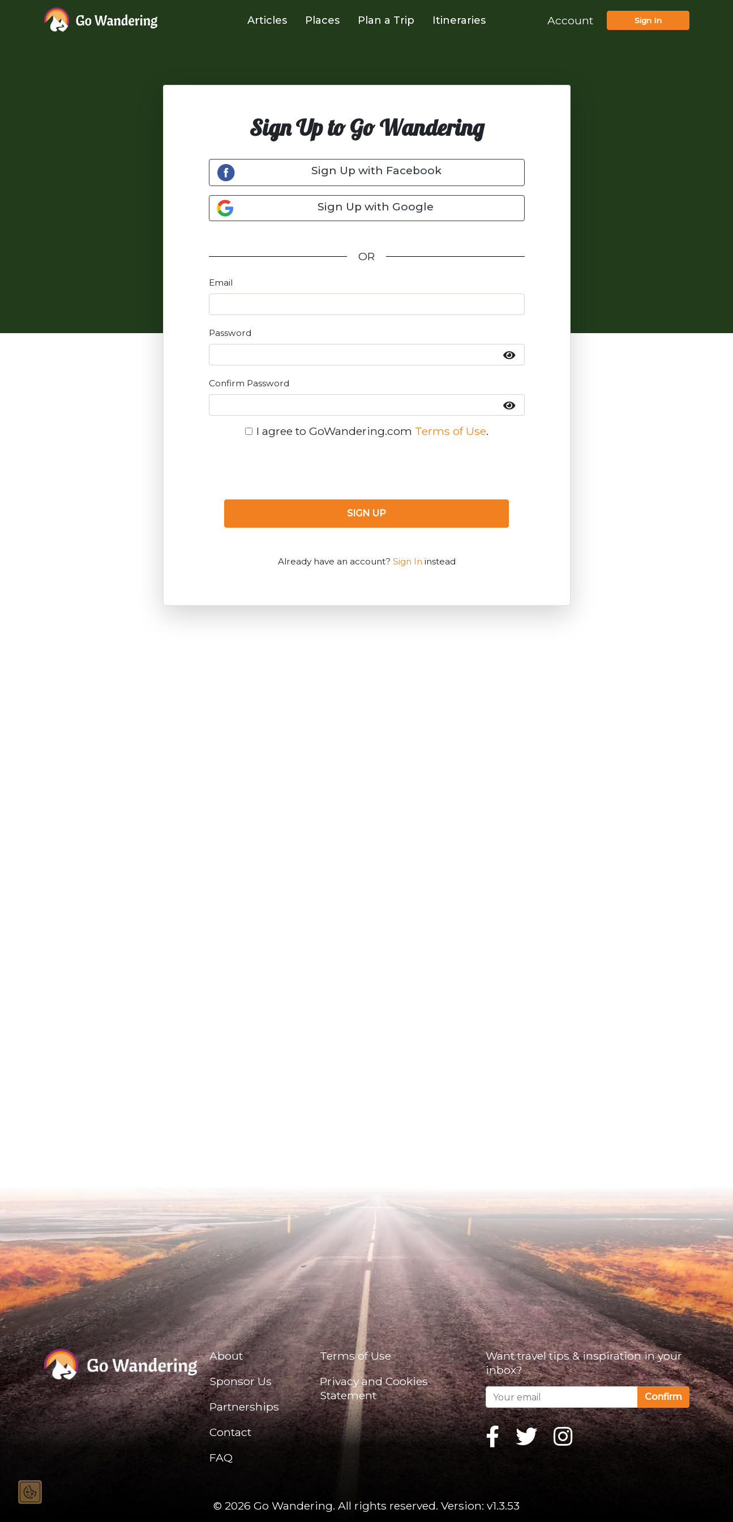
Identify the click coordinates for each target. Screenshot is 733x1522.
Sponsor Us (240, 1381)
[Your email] (562, 1397)
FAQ (221, 1457)
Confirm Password (249, 383)
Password (230, 332)
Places (322, 20)
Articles (267, 20)
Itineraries (459, 20)
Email (221, 282)
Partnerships (244, 1406)
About (226, 1356)
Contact (230, 1432)
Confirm (663, 1396)
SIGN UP (366, 513)
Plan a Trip (386, 20)
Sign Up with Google (325, 208)
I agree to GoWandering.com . (372, 431)
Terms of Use (450, 431)
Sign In (648, 20)
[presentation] (367, 468)
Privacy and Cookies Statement (374, 1388)
